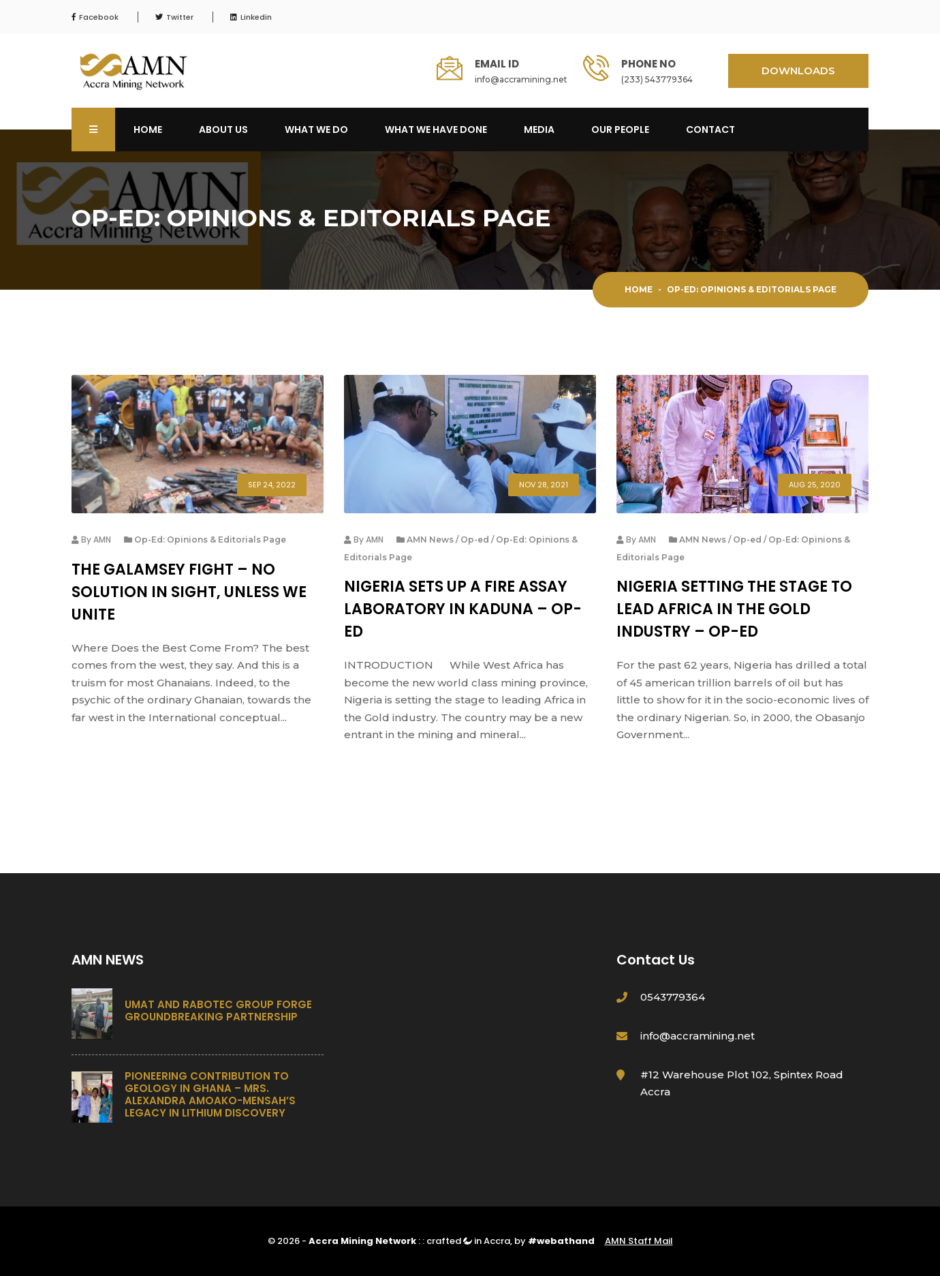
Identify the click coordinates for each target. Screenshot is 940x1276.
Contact (710, 129)
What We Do (316, 129)
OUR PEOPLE (620, 129)
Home (148, 129)
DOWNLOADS (798, 70)
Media (539, 129)
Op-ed (474, 539)
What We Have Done (436, 129)
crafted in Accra (468, 1240)
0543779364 (672, 996)
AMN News (430, 539)
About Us (223, 129)
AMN (102, 539)
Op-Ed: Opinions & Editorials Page (210, 539)
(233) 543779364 (657, 79)
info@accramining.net (521, 79)
